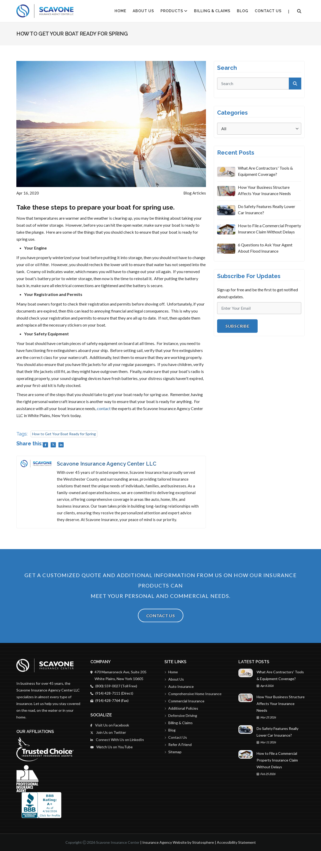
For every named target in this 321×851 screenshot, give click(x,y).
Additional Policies (181, 708)
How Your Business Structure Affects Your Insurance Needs (264, 190)
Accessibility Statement (236, 842)
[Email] (259, 308)
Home (171, 672)
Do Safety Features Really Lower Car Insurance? (266, 209)
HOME (120, 11)
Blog (242, 11)
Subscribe (237, 325)
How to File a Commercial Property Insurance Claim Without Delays (269, 228)
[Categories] (259, 129)
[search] (259, 83)
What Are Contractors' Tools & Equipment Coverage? (265, 171)
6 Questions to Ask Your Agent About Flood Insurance (265, 247)
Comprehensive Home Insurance (193, 693)
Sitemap (173, 752)
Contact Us (268, 11)
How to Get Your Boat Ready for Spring (64, 434)
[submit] (295, 83)
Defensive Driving (180, 715)
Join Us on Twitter (108, 732)
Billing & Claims (212, 11)
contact (104, 408)
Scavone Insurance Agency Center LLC (106, 464)
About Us (143, 11)
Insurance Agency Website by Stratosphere (178, 842)
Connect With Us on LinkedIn (117, 739)
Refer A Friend (178, 744)
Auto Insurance (179, 686)
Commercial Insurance (184, 701)
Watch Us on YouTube (111, 747)
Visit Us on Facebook (109, 725)
